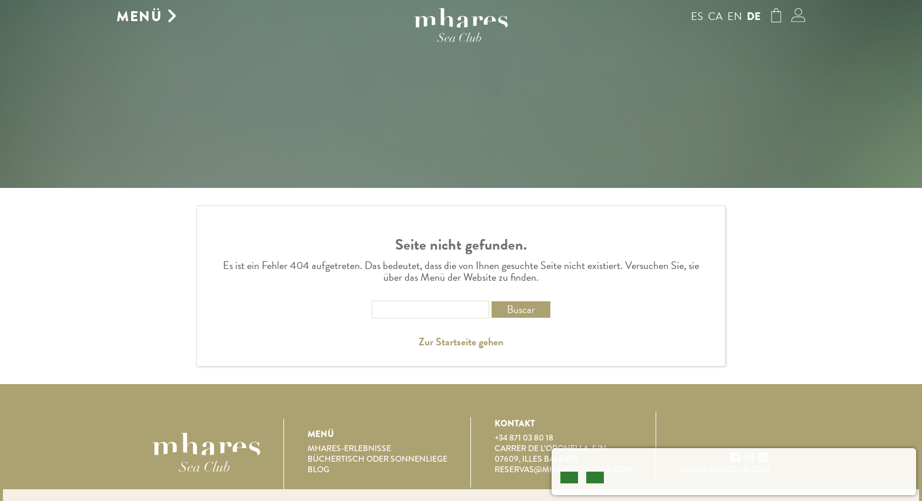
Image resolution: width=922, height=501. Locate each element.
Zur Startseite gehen (461, 342)
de (754, 16)
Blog (318, 469)
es (697, 16)
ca (715, 16)
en (734, 16)
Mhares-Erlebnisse (349, 448)
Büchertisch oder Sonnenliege (377, 459)
